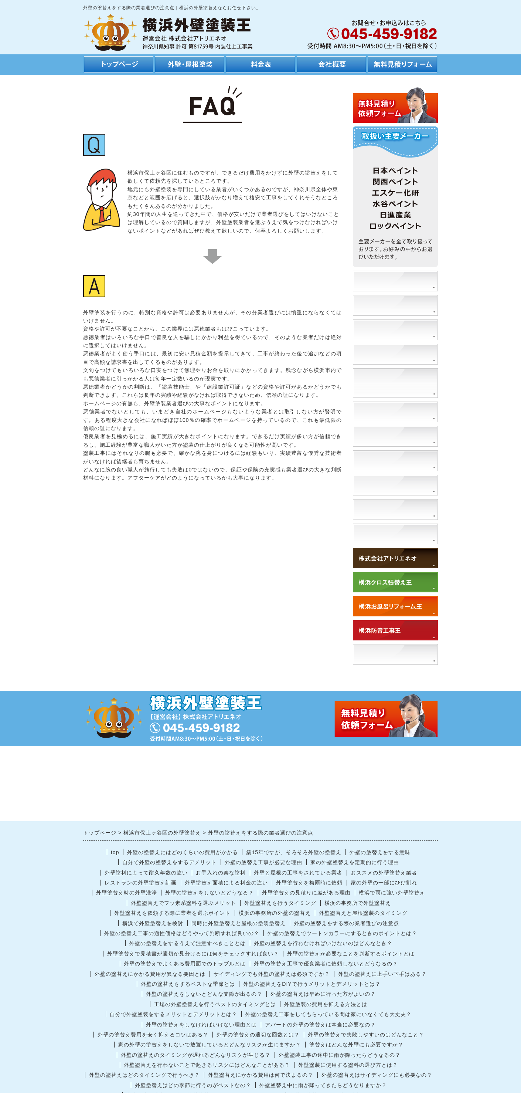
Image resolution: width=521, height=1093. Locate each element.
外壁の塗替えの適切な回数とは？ (258, 1035)
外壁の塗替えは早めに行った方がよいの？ (323, 994)
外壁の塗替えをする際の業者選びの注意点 (346, 923)
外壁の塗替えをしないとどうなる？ (209, 893)
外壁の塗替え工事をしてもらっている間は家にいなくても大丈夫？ (328, 1014)
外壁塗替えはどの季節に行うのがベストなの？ (193, 1085)
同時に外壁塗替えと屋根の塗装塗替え (238, 923)
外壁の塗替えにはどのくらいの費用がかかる (182, 852)
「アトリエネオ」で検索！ (396, 654)
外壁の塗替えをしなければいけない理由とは (201, 1025)
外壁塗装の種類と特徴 (389, 412)
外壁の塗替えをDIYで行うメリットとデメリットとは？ (311, 984)
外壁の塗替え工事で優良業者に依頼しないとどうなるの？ (326, 964)
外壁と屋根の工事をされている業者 (298, 873)
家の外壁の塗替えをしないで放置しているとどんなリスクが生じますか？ (209, 1045)
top (115, 852)
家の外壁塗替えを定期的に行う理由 (354, 862)
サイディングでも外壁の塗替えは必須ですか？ (272, 974)
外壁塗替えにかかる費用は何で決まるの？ (260, 1075)
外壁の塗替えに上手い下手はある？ (382, 974)
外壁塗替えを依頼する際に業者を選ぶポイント (172, 913)
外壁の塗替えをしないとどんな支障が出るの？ (204, 994)
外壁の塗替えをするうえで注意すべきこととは (187, 943)
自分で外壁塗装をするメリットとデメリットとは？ (173, 1014)
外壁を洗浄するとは (386, 509)
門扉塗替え (374, 460)
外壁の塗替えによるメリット (396, 382)
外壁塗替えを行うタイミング (280, 903)
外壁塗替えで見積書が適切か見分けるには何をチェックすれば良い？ (193, 954)
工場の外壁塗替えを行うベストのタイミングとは (215, 1004)
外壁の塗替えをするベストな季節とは (188, 984)
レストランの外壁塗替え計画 (141, 883)
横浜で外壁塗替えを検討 (152, 923)
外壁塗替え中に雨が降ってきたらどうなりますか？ (323, 1085)
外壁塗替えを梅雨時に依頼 (309, 883)
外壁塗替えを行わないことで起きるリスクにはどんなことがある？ (207, 1065)
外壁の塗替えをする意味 (380, 852)
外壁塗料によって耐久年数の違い (146, 873)
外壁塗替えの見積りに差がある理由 (306, 893)
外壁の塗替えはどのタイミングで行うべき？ (144, 1075)
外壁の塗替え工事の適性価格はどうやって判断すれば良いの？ (181, 933)
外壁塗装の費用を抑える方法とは (325, 1004)
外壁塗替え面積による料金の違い (226, 883)
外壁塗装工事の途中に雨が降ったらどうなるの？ (340, 1055)
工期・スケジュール (386, 354)
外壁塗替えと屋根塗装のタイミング (363, 913)
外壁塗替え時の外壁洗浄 (126, 893)
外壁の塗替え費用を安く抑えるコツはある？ (153, 1035)
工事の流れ (374, 329)
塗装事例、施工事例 (386, 281)
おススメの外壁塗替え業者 (384, 873)
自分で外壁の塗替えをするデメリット (169, 862)
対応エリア (374, 534)
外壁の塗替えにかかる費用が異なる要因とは (150, 974)
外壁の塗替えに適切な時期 (396, 436)
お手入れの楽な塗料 (221, 873)
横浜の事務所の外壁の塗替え (275, 913)
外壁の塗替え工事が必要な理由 (263, 862)
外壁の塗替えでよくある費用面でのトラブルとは (185, 964)
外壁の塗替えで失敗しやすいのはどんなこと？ (366, 1035)
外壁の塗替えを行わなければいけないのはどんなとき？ (323, 943)
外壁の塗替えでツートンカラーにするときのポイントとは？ (342, 933)
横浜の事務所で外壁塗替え (357, 903)
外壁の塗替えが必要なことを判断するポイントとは (351, 954)
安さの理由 (374, 305)
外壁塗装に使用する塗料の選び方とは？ (348, 1065)
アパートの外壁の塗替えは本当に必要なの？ (320, 1025)
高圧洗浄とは (377, 485)
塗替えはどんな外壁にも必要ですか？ (356, 1045)
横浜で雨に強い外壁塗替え (392, 893)
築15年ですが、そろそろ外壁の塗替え (293, 852)
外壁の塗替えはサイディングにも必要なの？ (376, 1075)
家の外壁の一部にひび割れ (384, 883)
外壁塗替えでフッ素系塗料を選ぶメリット (183, 903)
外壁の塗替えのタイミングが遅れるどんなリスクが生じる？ (195, 1055)
